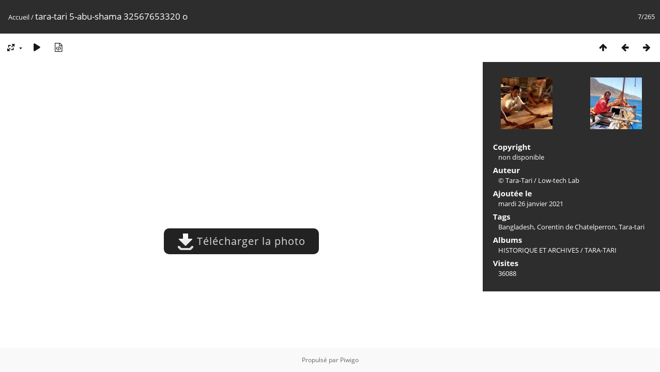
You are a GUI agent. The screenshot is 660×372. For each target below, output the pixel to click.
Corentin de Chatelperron (576, 226)
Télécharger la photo (241, 241)
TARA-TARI (601, 250)
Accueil (18, 17)
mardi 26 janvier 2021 (530, 203)
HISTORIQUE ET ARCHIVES (538, 250)
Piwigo (349, 359)
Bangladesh (516, 226)
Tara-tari (631, 226)
